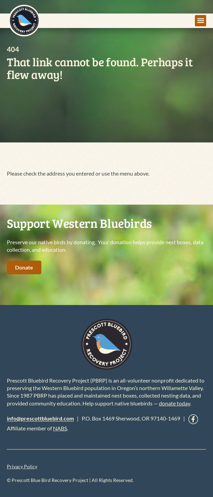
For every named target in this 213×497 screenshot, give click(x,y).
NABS (60, 428)
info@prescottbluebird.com (40, 418)
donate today (174, 403)
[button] (200, 20)
